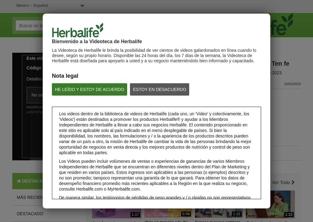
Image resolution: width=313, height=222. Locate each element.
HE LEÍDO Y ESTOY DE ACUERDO (89, 89)
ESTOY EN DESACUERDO (159, 89)
